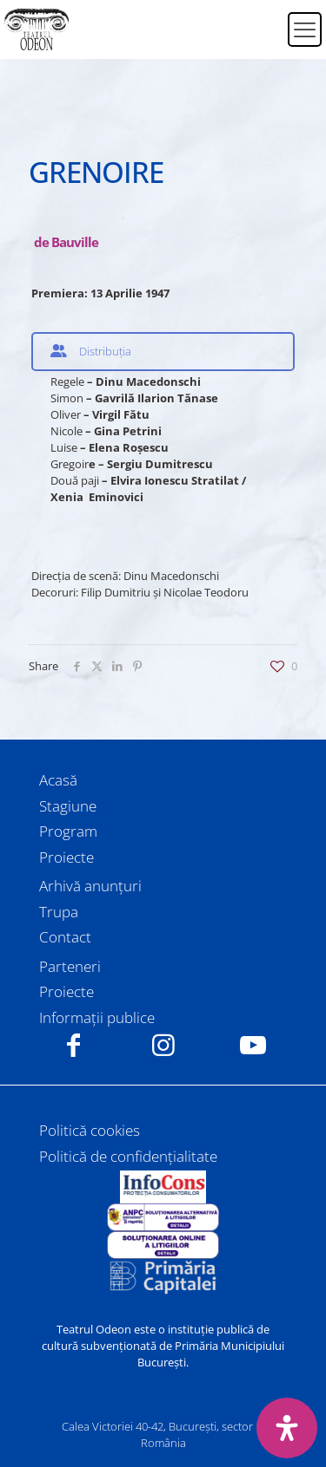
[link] (163, 1186)
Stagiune (67, 806)
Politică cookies (89, 1130)
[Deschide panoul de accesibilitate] (286, 1428)
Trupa (58, 912)
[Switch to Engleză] (263, 39)
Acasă (58, 780)
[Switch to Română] (263, 19)
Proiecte (66, 857)
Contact (65, 937)
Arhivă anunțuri (90, 886)
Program (68, 831)
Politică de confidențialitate (128, 1156)
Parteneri (70, 966)
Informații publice (97, 1017)
